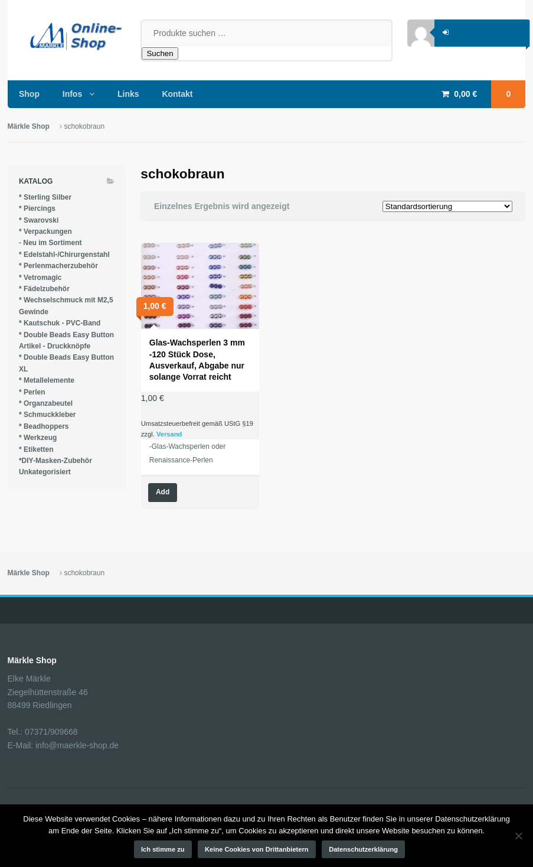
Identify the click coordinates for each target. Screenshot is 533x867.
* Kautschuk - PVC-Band (60, 323)
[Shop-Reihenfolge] (447, 206)
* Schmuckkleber (47, 414)
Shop (29, 94)
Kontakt (177, 94)
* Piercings (37, 208)
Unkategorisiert (45, 472)
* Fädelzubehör (44, 289)
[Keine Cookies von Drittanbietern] (518, 836)
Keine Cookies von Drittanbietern (257, 849)
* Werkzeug (38, 438)
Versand (169, 434)
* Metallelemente (46, 380)
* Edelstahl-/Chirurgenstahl (64, 254)
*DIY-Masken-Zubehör (55, 461)
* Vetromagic (40, 277)
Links (128, 94)
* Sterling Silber (45, 197)
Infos (72, 94)
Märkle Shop (29, 126)
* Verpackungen (45, 231)
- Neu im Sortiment (50, 243)
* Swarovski (38, 220)
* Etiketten (36, 449)
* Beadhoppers (44, 426)
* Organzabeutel (46, 403)
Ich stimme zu (163, 849)
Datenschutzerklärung (363, 849)
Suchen (159, 53)
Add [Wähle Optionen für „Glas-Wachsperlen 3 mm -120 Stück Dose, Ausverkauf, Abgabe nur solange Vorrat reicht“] (162, 492)
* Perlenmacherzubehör (58, 266)
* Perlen (32, 392)
